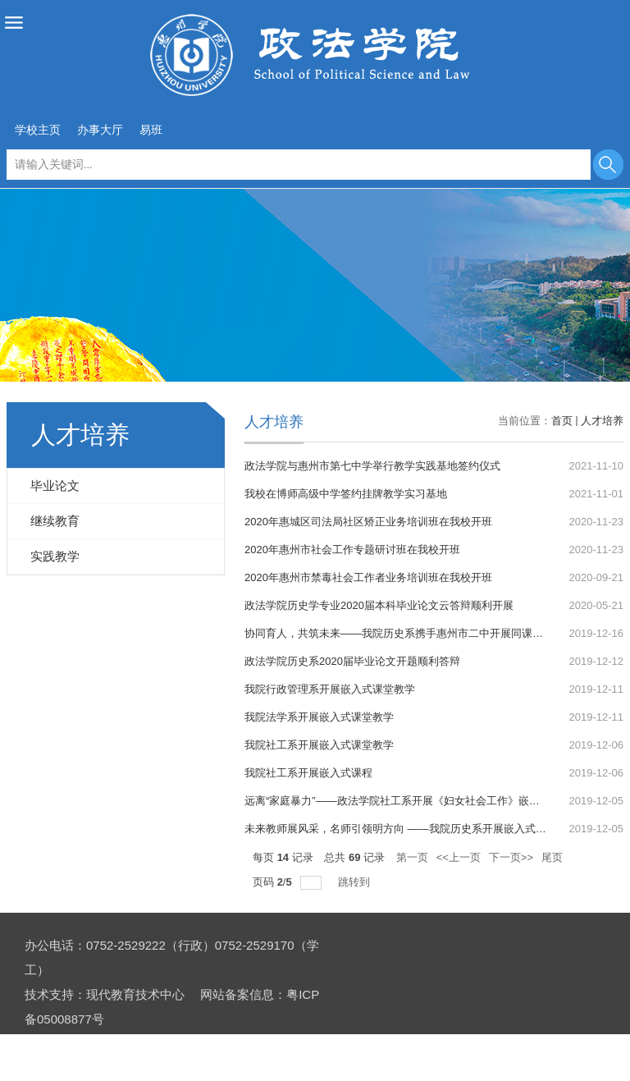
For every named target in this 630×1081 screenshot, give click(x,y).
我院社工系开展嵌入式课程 (308, 773)
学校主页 (38, 129)
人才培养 (602, 421)
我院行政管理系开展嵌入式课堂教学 (329, 689)
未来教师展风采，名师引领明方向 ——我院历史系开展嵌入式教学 (400, 828)
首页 (562, 421)
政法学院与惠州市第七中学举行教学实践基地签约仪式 (372, 466)
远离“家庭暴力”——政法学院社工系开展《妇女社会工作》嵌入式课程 (408, 801)
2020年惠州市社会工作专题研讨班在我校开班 (352, 549)
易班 (150, 129)
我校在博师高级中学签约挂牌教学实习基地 (345, 494)
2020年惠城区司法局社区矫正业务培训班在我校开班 (368, 521)
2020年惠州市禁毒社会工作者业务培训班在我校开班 (368, 577)
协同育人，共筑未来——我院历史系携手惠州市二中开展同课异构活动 (409, 633)
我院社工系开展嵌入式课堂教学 (319, 745)
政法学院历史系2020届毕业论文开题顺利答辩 (352, 661)
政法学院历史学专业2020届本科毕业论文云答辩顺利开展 (379, 605)
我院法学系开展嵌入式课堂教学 (319, 717)
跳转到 (355, 882)
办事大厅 (100, 129)
